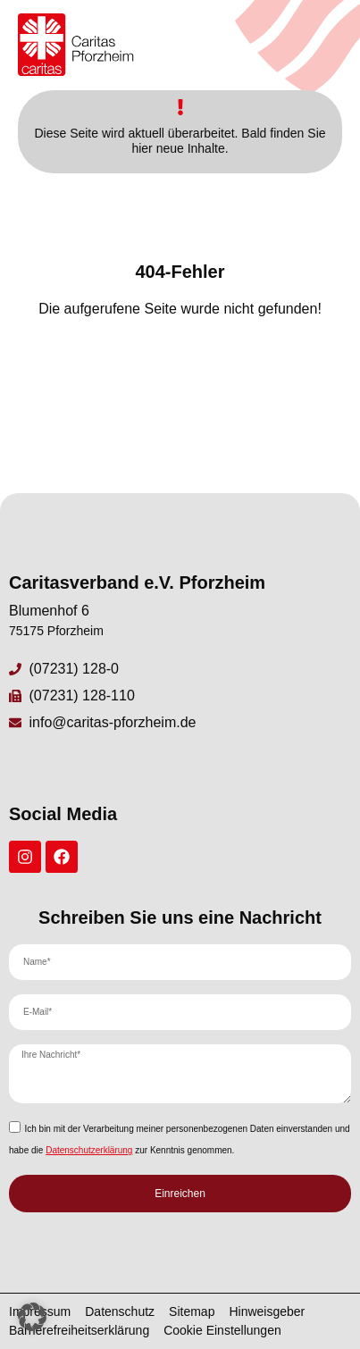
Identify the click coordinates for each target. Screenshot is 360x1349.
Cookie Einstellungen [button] (222, 1330)
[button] (32, 1317)
